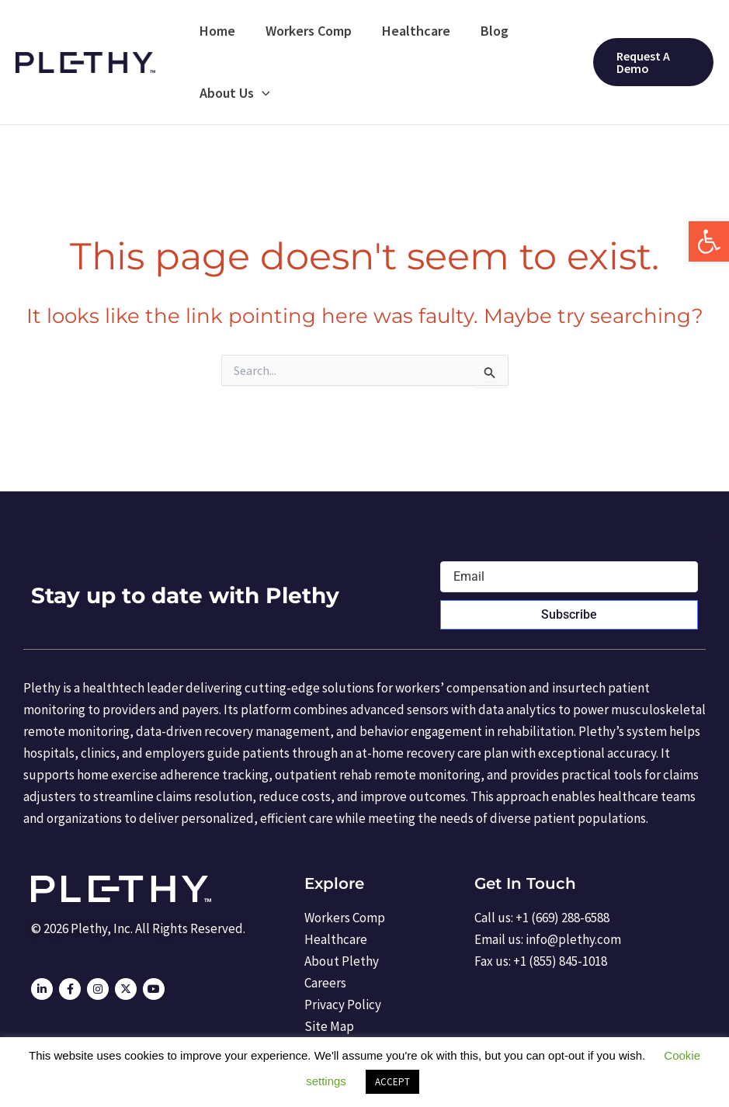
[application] (260, 93)
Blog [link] (486, 31)
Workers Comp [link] (305, 31)
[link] (709, 241)
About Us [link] (233, 93)
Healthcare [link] (410, 31)
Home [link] (216, 31)
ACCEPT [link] (392, 1081)
